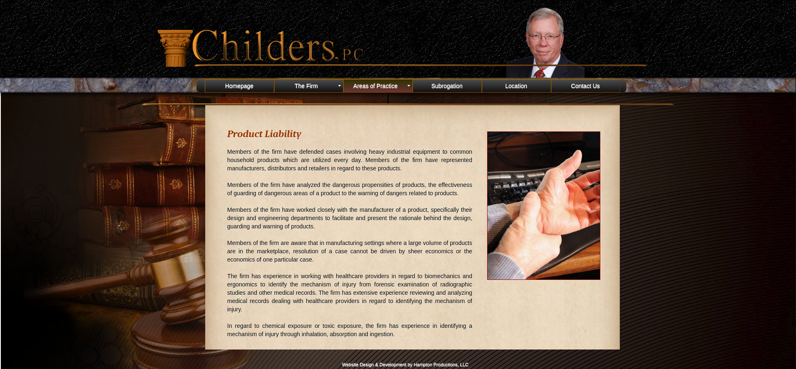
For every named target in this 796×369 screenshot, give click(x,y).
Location (516, 86)
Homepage (239, 86)
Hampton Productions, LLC (441, 364)
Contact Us (585, 86)
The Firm (319, 86)
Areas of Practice (382, 86)
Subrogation (447, 86)
